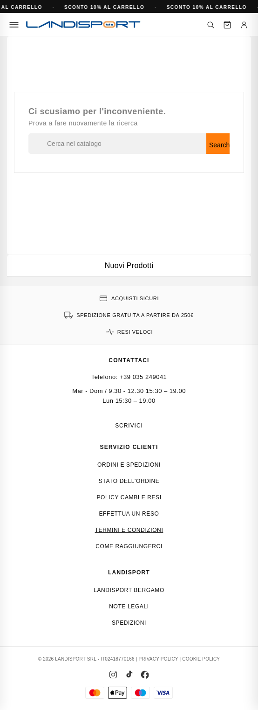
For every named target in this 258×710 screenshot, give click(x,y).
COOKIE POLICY (201, 659)
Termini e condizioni (129, 530)
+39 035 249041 (143, 376)
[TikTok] (129, 674)
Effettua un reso (129, 513)
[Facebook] (144, 674)
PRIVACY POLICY (158, 659)
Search (219, 145)
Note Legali (129, 606)
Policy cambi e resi (128, 497)
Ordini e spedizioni (129, 465)
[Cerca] (210, 24)
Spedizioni (129, 623)
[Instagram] (113, 674)
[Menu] (14, 24)
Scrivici (129, 425)
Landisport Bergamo (129, 590)
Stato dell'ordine (129, 481)
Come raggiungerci (129, 546)
